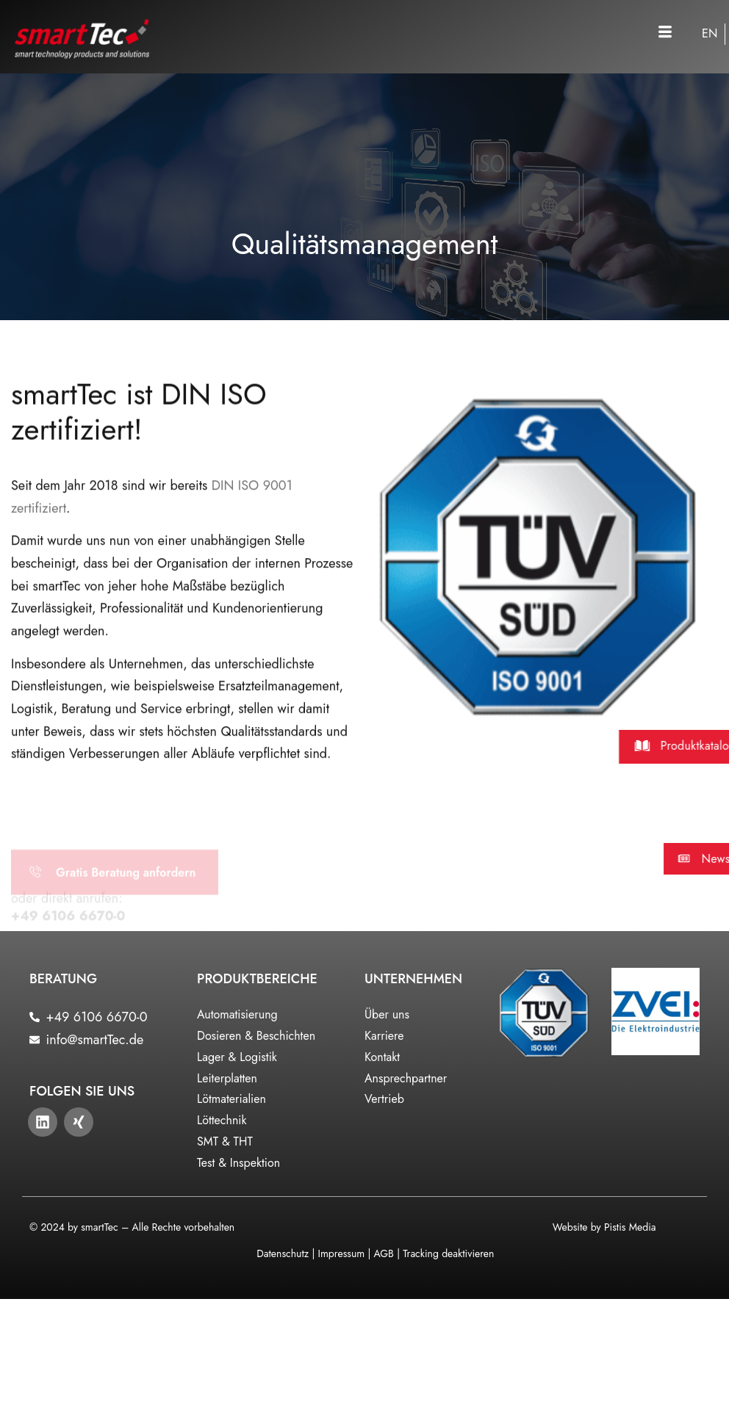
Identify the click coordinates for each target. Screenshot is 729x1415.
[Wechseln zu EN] (709, 33)
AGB (383, 1253)
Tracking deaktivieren (448, 1253)
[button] (665, 33)
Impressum (341, 1253)
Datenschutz (282, 1253)
